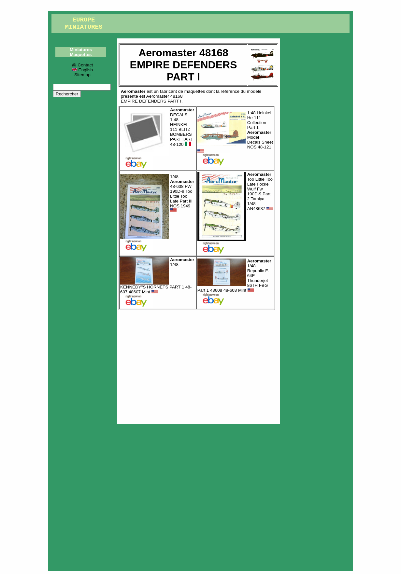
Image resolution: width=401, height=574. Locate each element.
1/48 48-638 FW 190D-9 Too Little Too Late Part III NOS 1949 (182, 193)
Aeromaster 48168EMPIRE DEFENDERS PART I (152, 99)
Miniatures (81, 49)
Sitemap (82, 74)
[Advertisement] (198, 365)
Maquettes (81, 54)
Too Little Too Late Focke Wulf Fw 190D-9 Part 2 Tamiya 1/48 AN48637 (260, 191)
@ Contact (82, 65)
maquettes (194, 91)
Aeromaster (133, 91)
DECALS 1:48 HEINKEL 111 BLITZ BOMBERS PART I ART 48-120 (182, 127)
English (82, 69)
